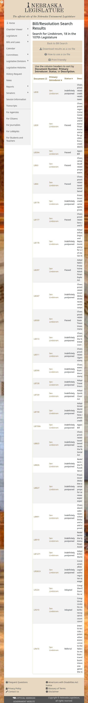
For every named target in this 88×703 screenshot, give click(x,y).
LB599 (36, 370)
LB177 (36, 219)
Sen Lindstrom (53, 92)
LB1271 (37, 554)
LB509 (36, 320)
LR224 (36, 589)
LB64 (36, 184)
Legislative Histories (16, 67)
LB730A (37, 426)
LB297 (36, 270)
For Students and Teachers (14, 139)
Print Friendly (57, 59)
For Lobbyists (12, 131)
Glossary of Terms (56, 688)
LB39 (36, 125)
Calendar (10, 48)
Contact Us (12, 691)
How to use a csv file (57, 54)
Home (11, 23)
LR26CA (37, 571)
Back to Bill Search (57, 43)
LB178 (36, 242)
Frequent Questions (17, 682)
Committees (17, 54)
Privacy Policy (13, 688)
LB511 (36, 354)
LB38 (36, 92)
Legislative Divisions (17, 61)
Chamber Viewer (17, 29)
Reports (17, 86)
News (9, 80)
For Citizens (12, 118)
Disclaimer (52, 691)
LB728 (36, 383)
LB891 (36, 516)
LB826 (36, 465)
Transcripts (11, 105)
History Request (14, 73)
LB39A (36, 152)
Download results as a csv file (57, 48)
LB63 (36, 165)
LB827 (36, 488)
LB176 (36, 202)
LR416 (36, 648)
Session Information (16, 99)
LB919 (36, 539)
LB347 (36, 296)
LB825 (36, 443)
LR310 (36, 609)
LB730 (36, 412)
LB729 (36, 394)
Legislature (17, 35)
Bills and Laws (17, 42)
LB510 (36, 339)
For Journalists (13, 125)
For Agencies (12, 112)
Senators (17, 92)
